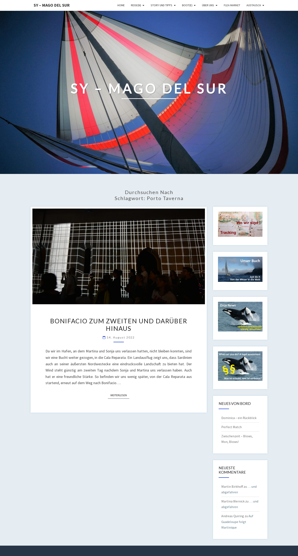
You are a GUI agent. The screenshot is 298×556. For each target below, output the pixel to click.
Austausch (253, 5)
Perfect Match (231, 427)
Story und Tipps (161, 5)
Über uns (208, 5)
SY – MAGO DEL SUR (52, 5)
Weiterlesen (119, 395)
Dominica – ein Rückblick (238, 418)
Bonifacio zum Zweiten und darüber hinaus (118, 324)
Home (121, 5)
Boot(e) (187, 5)
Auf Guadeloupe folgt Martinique (237, 521)
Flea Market (232, 5)
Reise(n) (136, 5)
